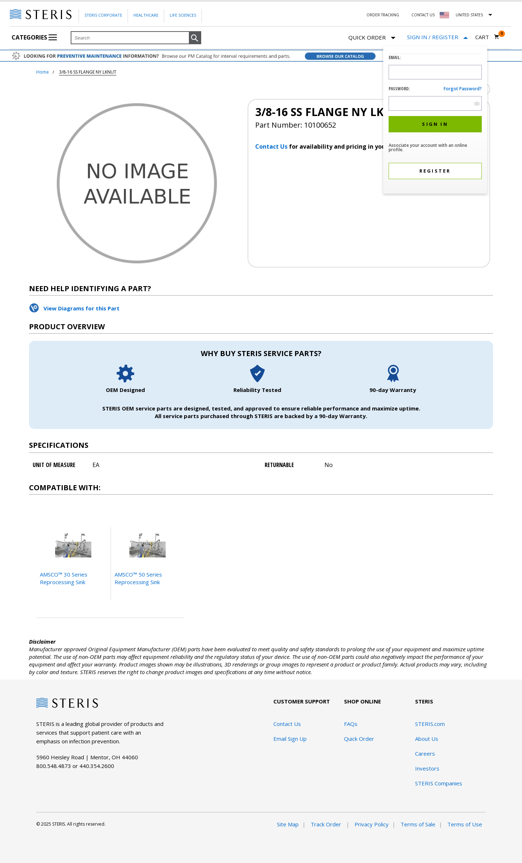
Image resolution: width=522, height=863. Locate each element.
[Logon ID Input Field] (435, 72)
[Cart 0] (487, 37)
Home (42, 72)
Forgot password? (463, 89)
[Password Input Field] (435, 103)
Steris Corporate (103, 15)
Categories (34, 37)
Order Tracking (382, 14)
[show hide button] (477, 104)
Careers (425, 753)
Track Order (327, 824)
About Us (426, 738)
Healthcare (145, 15)
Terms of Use (464, 824)
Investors (427, 768)
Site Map (288, 824)
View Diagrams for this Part (82, 308)
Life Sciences (183, 15)
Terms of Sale (418, 824)
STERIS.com (430, 723)
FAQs (350, 723)
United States (469, 14)
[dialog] (435, 121)
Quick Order (371, 38)
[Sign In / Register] (437, 37)
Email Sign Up (290, 738)
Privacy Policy (372, 824)
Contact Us (423, 14)
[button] (195, 38)
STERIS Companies (438, 783)
